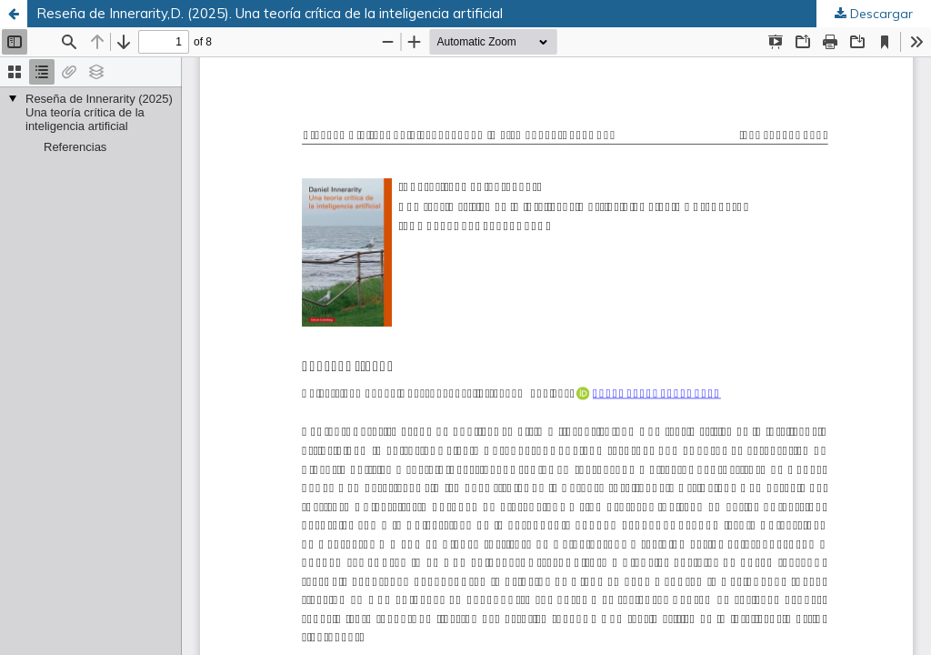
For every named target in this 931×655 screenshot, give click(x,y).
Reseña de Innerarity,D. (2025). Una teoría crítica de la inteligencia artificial (269, 13)
